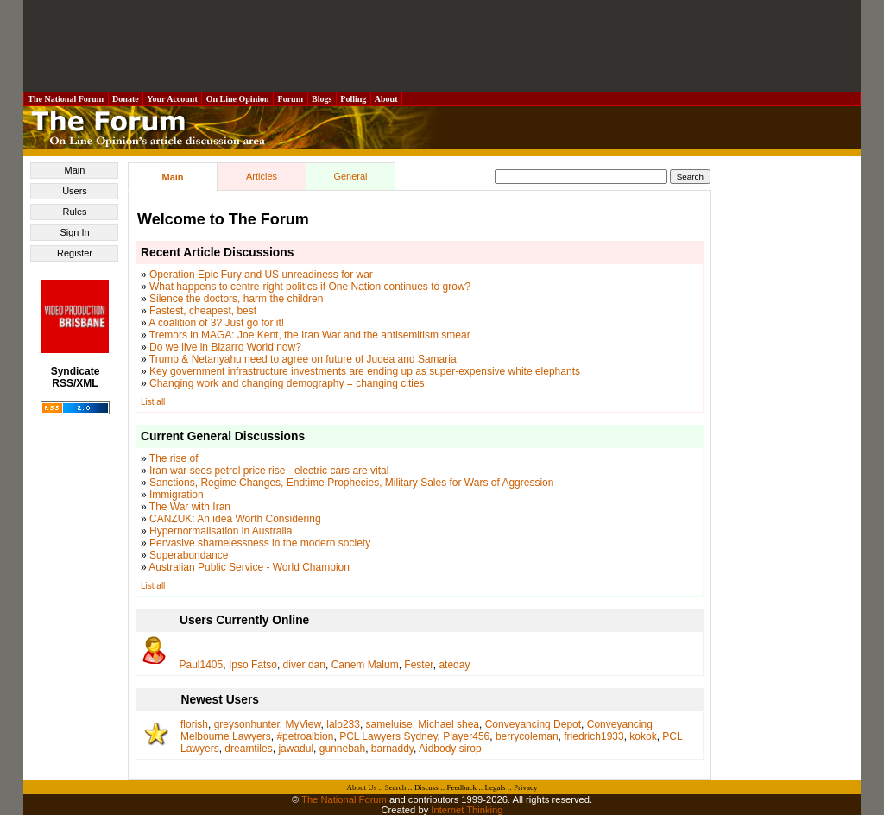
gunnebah (342, 748)
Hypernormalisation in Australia (220, 531)
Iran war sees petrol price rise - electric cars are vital (268, 470)
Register (74, 253)
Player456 (466, 736)
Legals (494, 787)
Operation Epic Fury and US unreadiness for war (261, 275)
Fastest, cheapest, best (202, 311)
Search (396, 787)
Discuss (426, 787)
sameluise (389, 724)
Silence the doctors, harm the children (236, 299)
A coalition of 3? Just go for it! (216, 323)
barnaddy (392, 748)
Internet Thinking (466, 810)
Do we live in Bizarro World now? (225, 347)
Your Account (172, 99)
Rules (74, 211)
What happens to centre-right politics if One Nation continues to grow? (309, 287)
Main (75, 170)
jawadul (295, 748)
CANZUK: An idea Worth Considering (235, 519)
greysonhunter (247, 724)
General (350, 176)
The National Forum (66, 99)
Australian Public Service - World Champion (249, 567)
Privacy (526, 787)
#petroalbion (304, 736)
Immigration (176, 495)
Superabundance (188, 555)
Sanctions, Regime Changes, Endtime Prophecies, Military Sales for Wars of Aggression (351, 483)
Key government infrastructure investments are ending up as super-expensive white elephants (364, 371)
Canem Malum (365, 665)
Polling (353, 99)
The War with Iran (189, 507)
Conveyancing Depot (533, 724)
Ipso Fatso (253, 665)
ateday (454, 665)
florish (194, 724)
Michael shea (448, 724)
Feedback (461, 787)
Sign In (74, 232)
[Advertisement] (442, 46)
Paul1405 (202, 665)
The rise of (174, 458)
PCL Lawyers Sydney (388, 736)
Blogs (322, 99)
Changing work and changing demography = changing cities (287, 383)
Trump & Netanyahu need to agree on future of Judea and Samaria (303, 359)
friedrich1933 (593, 736)
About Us (362, 787)
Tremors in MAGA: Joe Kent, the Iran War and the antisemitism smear (309, 335)
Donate (126, 99)
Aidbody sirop (450, 748)
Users (74, 191)
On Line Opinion (237, 99)
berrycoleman (527, 736)
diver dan (304, 665)
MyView (302, 724)
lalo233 (343, 724)
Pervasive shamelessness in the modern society (259, 543)
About (386, 99)
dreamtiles (248, 748)
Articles (261, 176)
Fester (418, 665)
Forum (290, 99)
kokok (642, 736)
